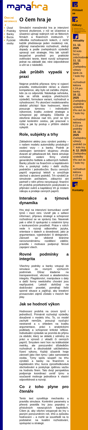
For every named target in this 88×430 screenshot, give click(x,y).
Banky (10, 34)
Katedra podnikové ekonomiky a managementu (80, 32)
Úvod (10, 27)
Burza (10, 37)
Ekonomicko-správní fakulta (79, 29)
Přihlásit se (77, 8)
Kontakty (78, 187)
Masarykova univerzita (78, 28)
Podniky (11, 31)
